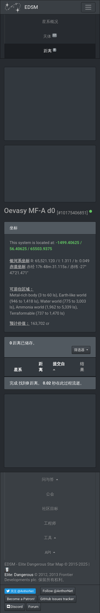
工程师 (50, 523)
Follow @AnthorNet (58, 591)
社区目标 (50, 508)
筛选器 (79, 350)
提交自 (59, 363)
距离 (50, 50)
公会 (50, 494)
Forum (34, 607)
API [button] (48, 552)
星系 (18, 369)
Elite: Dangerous (19, 574)
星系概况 (50, 21)
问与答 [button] (48, 479)
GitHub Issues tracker (57, 599)
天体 (50, 36)
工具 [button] (48, 537)
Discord (15, 607)
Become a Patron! (21, 599)
